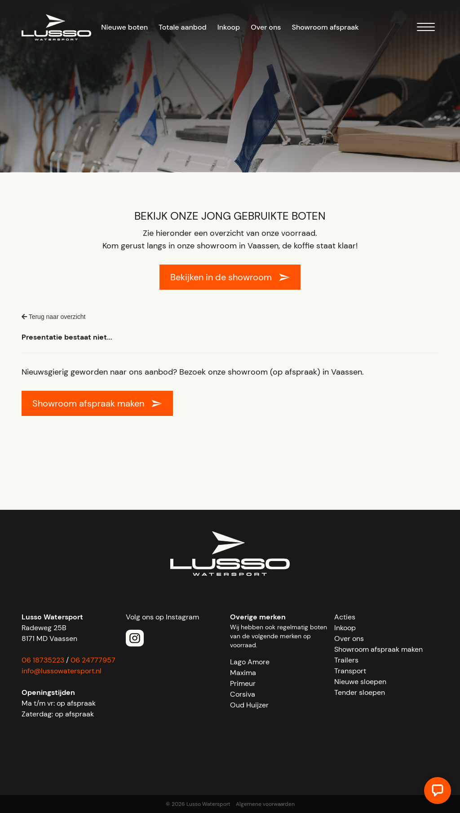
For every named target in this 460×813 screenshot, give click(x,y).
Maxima (243, 672)
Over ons (266, 27)
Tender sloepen (359, 692)
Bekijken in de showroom (221, 277)
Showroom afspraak (325, 27)
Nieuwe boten (124, 27)
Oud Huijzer (249, 705)
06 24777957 (93, 660)
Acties (344, 617)
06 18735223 (43, 660)
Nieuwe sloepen (360, 681)
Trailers (346, 660)
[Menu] (425, 28)
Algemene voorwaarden (265, 804)
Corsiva (242, 694)
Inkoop (228, 27)
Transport (350, 671)
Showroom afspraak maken (88, 403)
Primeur (243, 683)
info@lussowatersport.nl (62, 671)
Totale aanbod (183, 27)
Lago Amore (250, 662)
